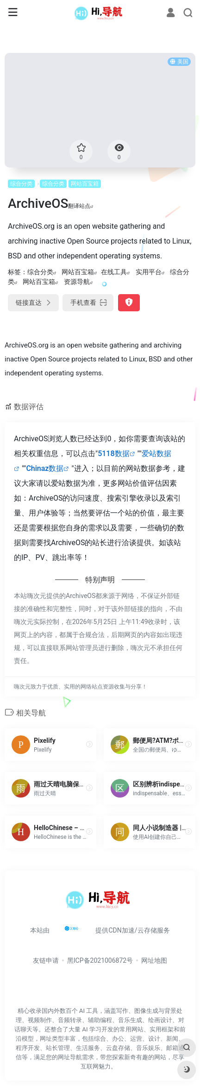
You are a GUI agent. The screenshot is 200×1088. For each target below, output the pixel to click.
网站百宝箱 (85, 183)
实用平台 (149, 272)
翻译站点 (81, 206)
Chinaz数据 (44, 468)
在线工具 (114, 272)
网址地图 (154, 960)
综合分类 (21, 183)
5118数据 (113, 453)
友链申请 (46, 960)
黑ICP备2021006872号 (100, 960)
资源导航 (77, 281)
